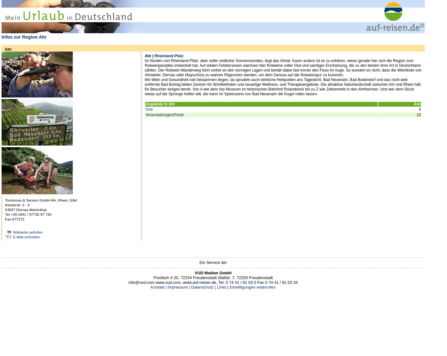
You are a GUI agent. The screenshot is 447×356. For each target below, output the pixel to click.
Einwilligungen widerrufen (253, 287)
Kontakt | (159, 287)
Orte (149, 109)
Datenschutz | (203, 287)
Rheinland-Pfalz (168, 56)
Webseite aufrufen (28, 232)
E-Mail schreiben (26, 237)
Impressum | (179, 287)
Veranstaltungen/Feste (164, 115)
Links (221, 287)
